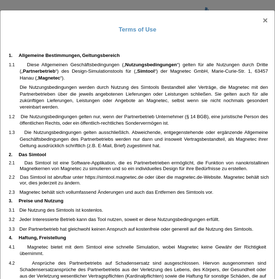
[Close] (265, 20)
